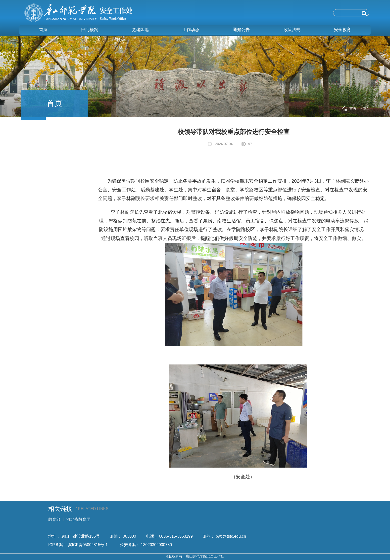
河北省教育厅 (78, 519)
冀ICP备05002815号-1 (89, 545)
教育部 (54, 519)
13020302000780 (156, 545)
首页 (352, 108)
